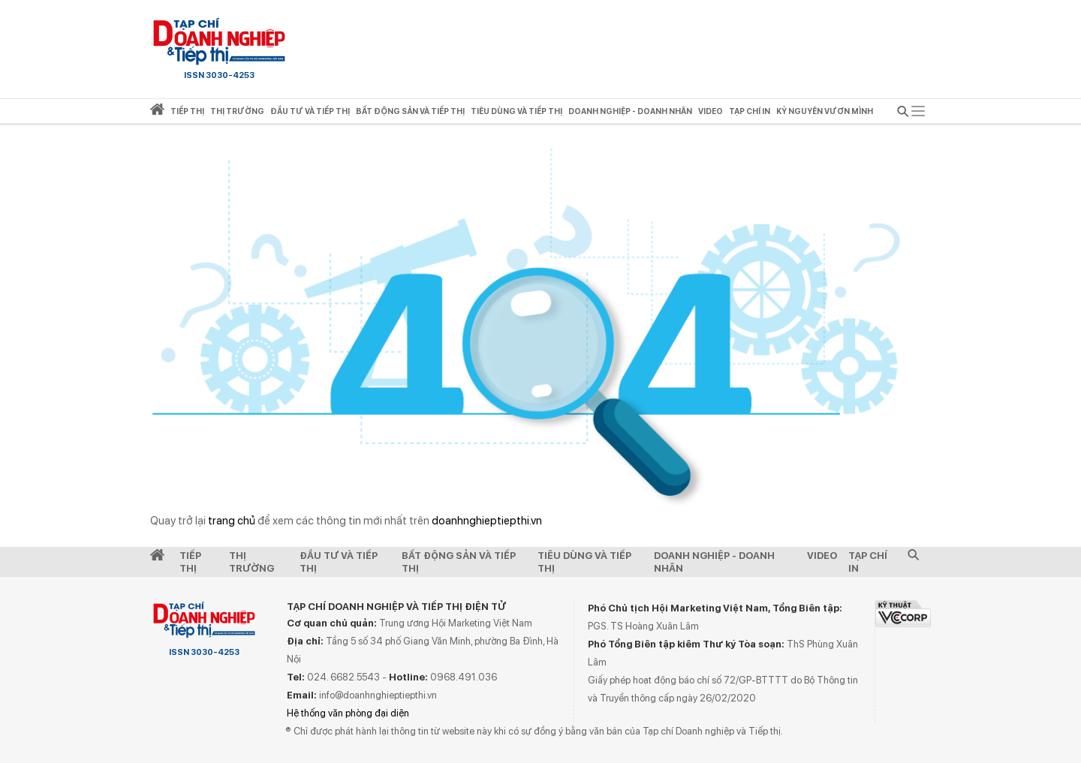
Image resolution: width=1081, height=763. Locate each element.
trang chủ (231, 520)
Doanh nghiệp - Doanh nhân (714, 562)
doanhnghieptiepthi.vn (487, 520)
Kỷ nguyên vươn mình (824, 111)
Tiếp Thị (190, 562)
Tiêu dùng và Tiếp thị (584, 562)
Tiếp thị (187, 111)
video (710, 111)
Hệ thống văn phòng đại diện (348, 713)
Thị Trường (251, 562)
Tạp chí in (749, 111)
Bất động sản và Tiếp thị (459, 562)
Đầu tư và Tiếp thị (339, 562)
